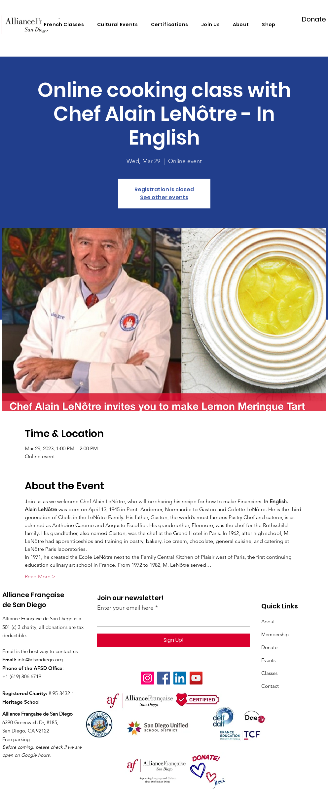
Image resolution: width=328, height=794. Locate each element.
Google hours (35, 755)
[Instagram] (147, 678)
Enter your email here (125, 608)
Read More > (40, 576)
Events (268, 660)
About (268, 621)
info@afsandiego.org (40, 659)
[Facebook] (163, 678)
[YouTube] (196, 678)
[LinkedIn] (179, 678)
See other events (164, 197)
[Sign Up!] (173, 640)
